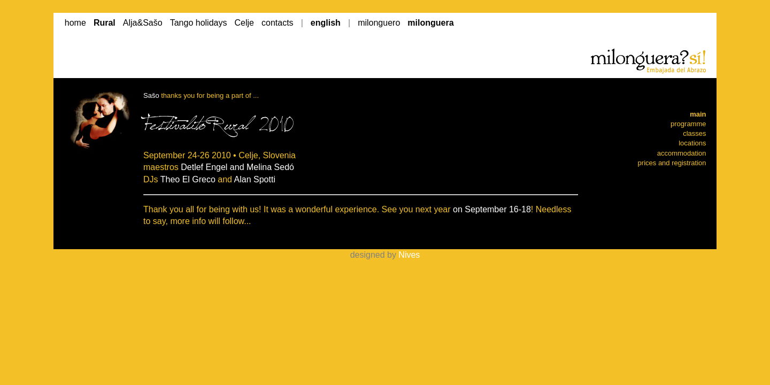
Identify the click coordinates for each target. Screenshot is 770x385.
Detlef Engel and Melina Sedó (237, 167)
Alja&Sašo (143, 22)
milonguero (379, 22)
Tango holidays (198, 22)
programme (688, 124)
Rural (105, 22)
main (698, 114)
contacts (277, 22)
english (326, 22)
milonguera (430, 22)
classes (694, 133)
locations (692, 143)
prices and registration (672, 163)
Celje (244, 22)
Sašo (151, 95)
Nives (409, 254)
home (75, 22)
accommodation (681, 153)
